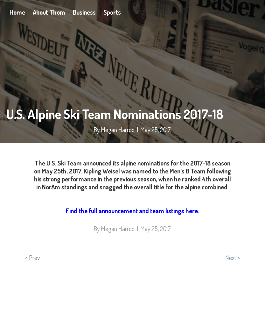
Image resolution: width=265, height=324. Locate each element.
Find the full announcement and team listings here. (132, 211)
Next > (232, 257)
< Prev (32, 257)
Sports (112, 12)
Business (84, 12)
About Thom (49, 12)
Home (17, 12)
